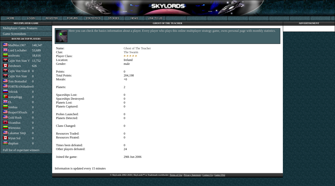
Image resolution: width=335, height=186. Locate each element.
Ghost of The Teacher (137, 48)
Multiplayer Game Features (20, 28)
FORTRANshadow (20, 86)
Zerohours (14, 66)
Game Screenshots (14, 34)
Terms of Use (176, 175)
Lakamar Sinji (17, 133)
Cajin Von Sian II (19, 71)
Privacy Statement (192, 175)
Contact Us (207, 175)
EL (10, 102)
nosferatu (14, 55)
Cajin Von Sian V (19, 61)
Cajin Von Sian (17, 76)
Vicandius (14, 123)
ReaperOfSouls (17, 112)
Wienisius (14, 128)
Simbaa (12, 107)
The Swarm (131, 52)
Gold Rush (14, 117)
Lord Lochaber (17, 50)
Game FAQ (219, 175)
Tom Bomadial (17, 81)
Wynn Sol (14, 138)
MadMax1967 (17, 45)
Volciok (13, 92)
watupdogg (15, 97)
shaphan (13, 143)
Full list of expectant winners (21, 150)
